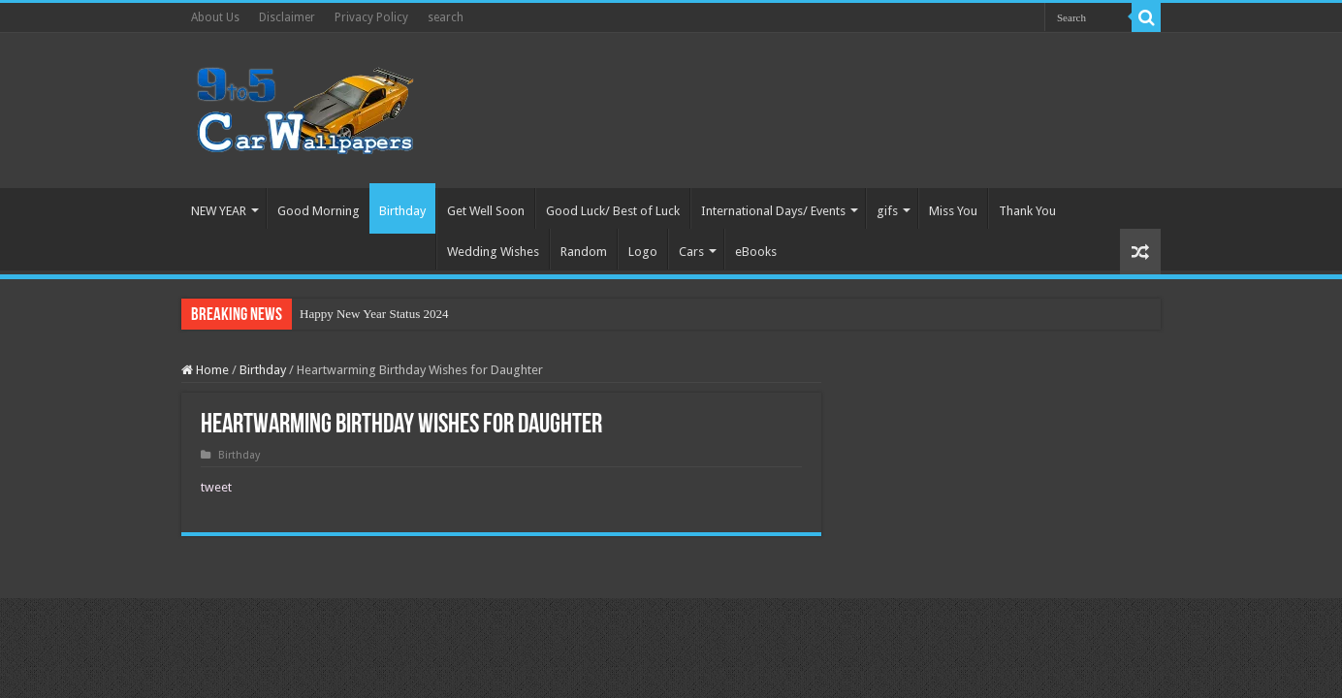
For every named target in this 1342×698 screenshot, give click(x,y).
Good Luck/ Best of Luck (613, 211)
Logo (642, 251)
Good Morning (318, 211)
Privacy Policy (371, 17)
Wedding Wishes (493, 251)
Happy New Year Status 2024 (374, 313)
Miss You (953, 211)
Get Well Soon (486, 211)
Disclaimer (287, 17)
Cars (691, 251)
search (445, 17)
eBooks (756, 251)
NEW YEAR (218, 211)
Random (583, 251)
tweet (216, 487)
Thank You (1027, 211)
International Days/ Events (773, 211)
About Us (215, 17)
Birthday (402, 211)
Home (205, 370)
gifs (887, 211)
